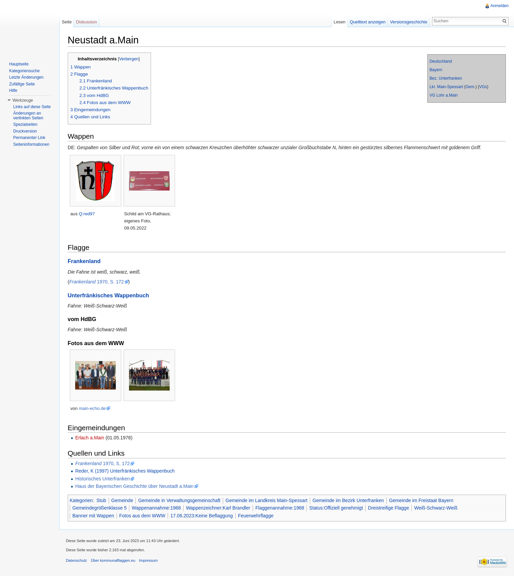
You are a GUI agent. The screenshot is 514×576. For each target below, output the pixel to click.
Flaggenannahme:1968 (280, 508)
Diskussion (86, 21)
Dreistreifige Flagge (388, 508)
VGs (483, 86)
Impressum (149, 561)
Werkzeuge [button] (23, 100)
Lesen (339, 21)
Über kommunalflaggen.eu (113, 561)
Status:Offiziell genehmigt (337, 508)
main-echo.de (92, 408)
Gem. (470, 86)
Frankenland (84, 261)
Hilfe (13, 90)
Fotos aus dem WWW (143, 515)
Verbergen (129, 59)
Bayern (435, 69)
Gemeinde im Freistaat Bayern (421, 500)
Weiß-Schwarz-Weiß (436, 508)
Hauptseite (18, 64)
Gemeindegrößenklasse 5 (100, 508)
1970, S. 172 (97, 281)
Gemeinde (123, 500)
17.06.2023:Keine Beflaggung (202, 515)
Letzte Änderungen (26, 77)
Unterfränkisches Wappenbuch (108, 295)
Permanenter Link (29, 137)
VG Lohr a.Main (443, 95)
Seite (67, 21)
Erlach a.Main (90, 438)
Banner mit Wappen (93, 515)
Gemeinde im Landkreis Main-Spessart (267, 500)
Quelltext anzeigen (368, 21)
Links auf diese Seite (32, 106)
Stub (102, 500)
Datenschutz (76, 561)
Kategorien (81, 500)
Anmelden (499, 5)
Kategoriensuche (24, 70)
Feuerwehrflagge (256, 515)
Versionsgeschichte (408, 21)
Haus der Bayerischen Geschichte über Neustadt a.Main (135, 486)
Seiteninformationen (31, 144)
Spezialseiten (25, 124)
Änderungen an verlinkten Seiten (28, 115)
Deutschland (440, 61)
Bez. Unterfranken (445, 78)
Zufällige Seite (22, 84)
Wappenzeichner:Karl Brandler (218, 508)
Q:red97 (87, 213)
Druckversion (25, 131)
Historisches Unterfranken (103, 478)
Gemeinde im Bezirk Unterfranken (348, 500)
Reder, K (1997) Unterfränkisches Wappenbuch (125, 471)
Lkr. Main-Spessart (446, 86)
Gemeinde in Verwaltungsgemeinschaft (179, 500)
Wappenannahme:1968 (156, 508)
